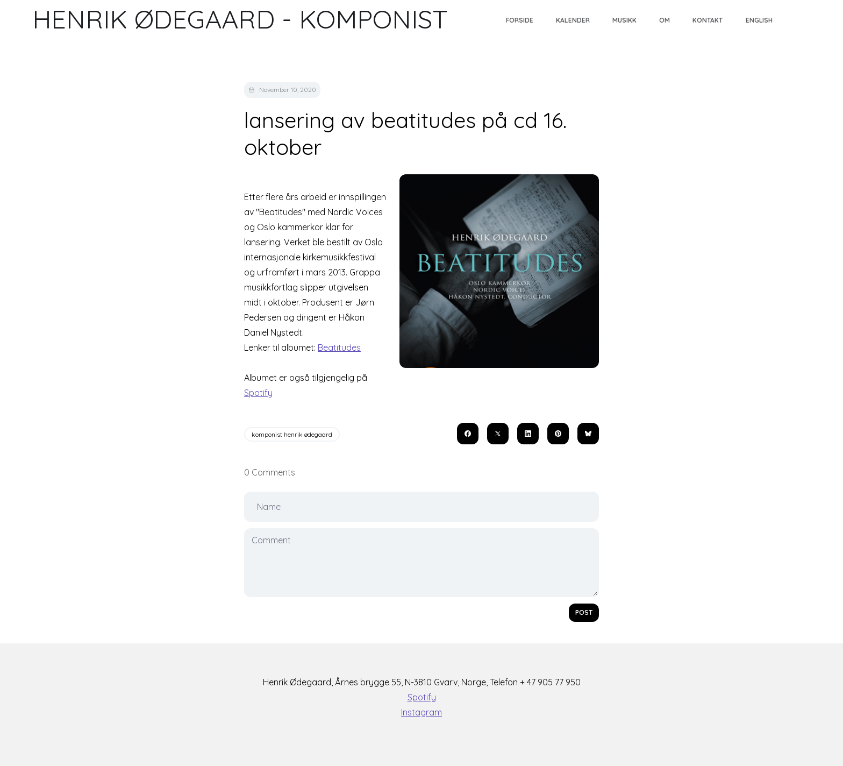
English (759, 20)
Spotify (258, 392)
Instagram (421, 712)
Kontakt (707, 20)
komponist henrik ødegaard (292, 434)
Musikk (624, 20)
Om (664, 20)
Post (583, 612)
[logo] (240, 19)
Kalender (572, 20)
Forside (519, 20)
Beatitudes (339, 347)
